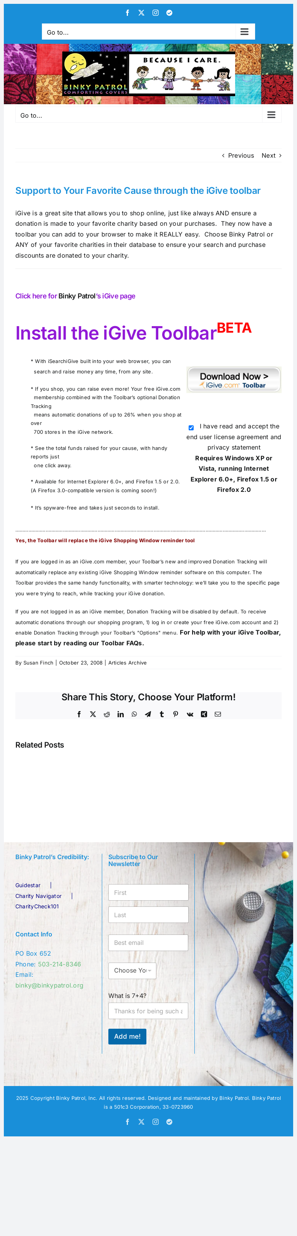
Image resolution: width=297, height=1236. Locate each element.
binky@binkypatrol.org (49, 985)
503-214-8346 (59, 964)
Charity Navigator (38, 896)
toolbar (27, 234)
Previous (241, 155)
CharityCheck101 (37, 906)
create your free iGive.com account (217, 622)
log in (158, 622)
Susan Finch (38, 663)
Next (268, 155)
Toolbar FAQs (121, 643)
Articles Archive (127, 663)
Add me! (127, 1036)
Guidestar (27, 885)
